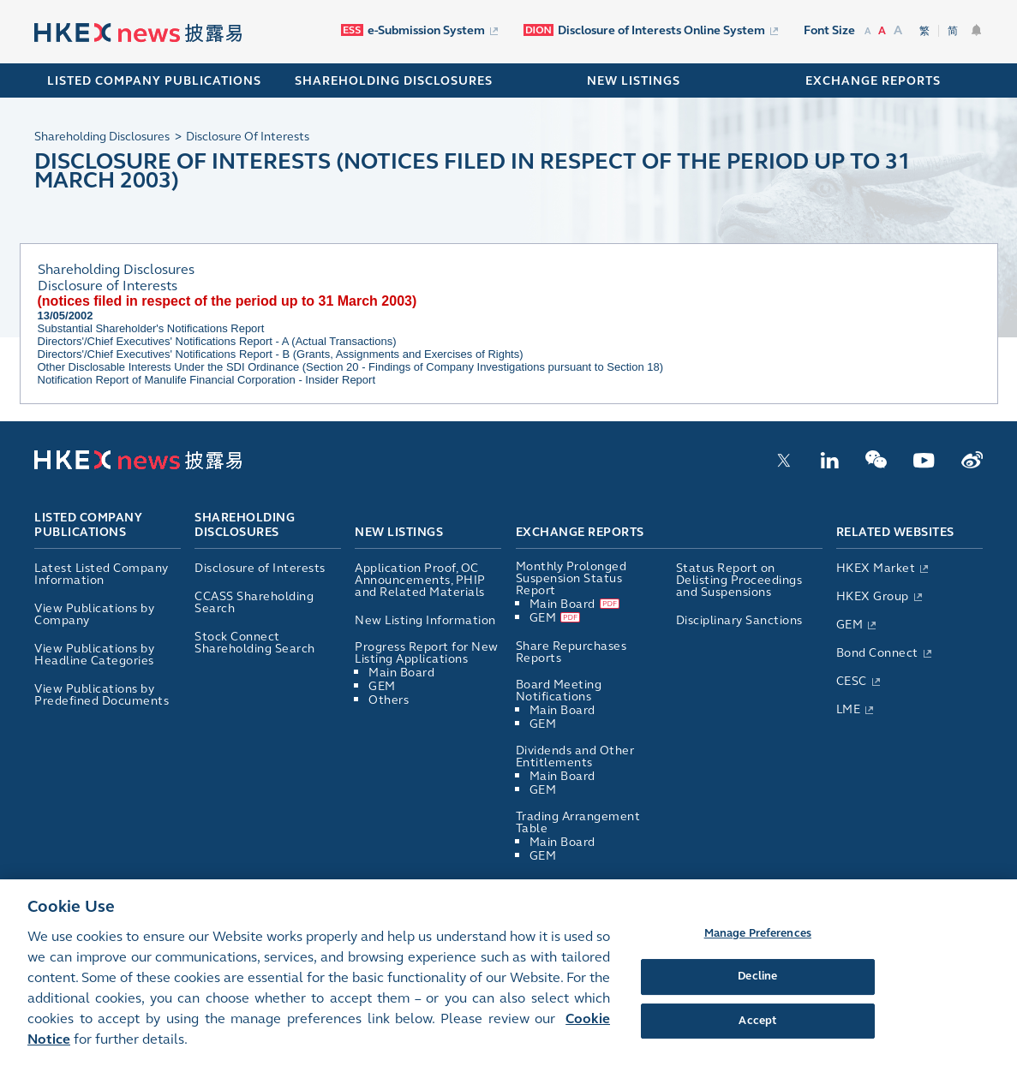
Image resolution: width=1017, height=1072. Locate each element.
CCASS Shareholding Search (254, 602)
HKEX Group (872, 596)
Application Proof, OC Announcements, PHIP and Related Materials (420, 580)
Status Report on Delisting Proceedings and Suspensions (739, 580)
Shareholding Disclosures (244, 525)
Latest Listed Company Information (101, 574)
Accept (757, 1045)
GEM (382, 686)
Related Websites (895, 532)
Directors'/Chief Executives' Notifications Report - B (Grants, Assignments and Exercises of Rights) (280, 354)
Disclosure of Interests (260, 568)
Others (388, 700)
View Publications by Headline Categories (94, 654)
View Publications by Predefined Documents (101, 695)
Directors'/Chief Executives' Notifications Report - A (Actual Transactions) (217, 341)
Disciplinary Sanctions (739, 620)
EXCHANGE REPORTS (873, 81)
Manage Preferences (757, 958)
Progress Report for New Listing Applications (427, 653)
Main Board (401, 672)
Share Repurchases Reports (571, 652)
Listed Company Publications (154, 81)
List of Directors (562, 884)
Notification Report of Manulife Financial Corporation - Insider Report (207, 379)
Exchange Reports (580, 532)
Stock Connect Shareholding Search (254, 642)
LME (848, 709)
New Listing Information (425, 620)
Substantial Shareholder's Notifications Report (151, 328)
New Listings (399, 532)
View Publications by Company (94, 614)
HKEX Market (876, 568)
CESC (851, 681)
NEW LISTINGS (633, 81)
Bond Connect (877, 653)
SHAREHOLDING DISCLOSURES (394, 81)
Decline (757, 1002)
